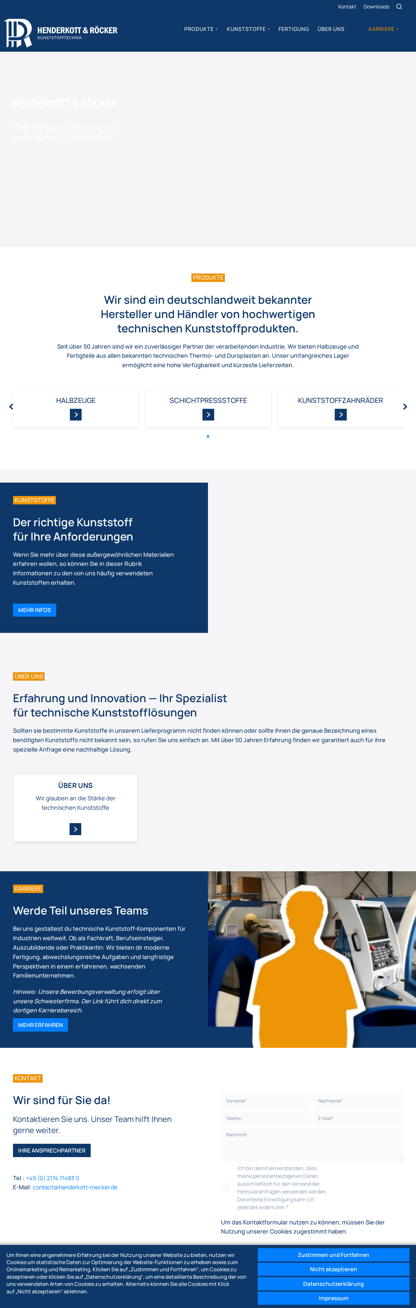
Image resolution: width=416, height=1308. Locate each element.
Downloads (377, 6)
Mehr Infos (35, 570)
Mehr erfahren (41, 988)
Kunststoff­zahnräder (341, 357)
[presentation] (11, 364)
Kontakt (347, 6)
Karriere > (383, 29)
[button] (208, 394)
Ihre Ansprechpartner (54, 1115)
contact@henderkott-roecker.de (77, 1153)
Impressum (331, 1297)
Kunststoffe (245, 29)
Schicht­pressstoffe (208, 357)
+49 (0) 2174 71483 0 (54, 1143)
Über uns (330, 29)
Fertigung (293, 29)
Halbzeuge (75, 357)
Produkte (199, 29)
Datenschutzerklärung (331, 1282)
